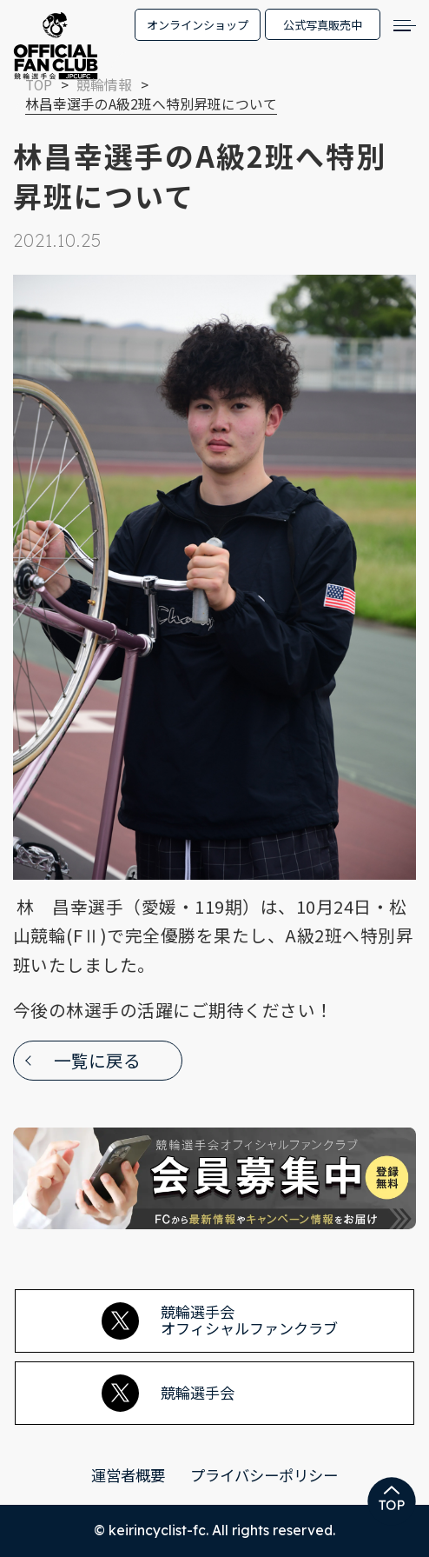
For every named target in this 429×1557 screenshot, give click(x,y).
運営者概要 (128, 1475)
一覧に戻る (97, 1060)
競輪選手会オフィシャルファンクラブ (220, 1320)
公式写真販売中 (322, 25)
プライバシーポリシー (264, 1475)
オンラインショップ (197, 25)
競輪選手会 (168, 1393)
